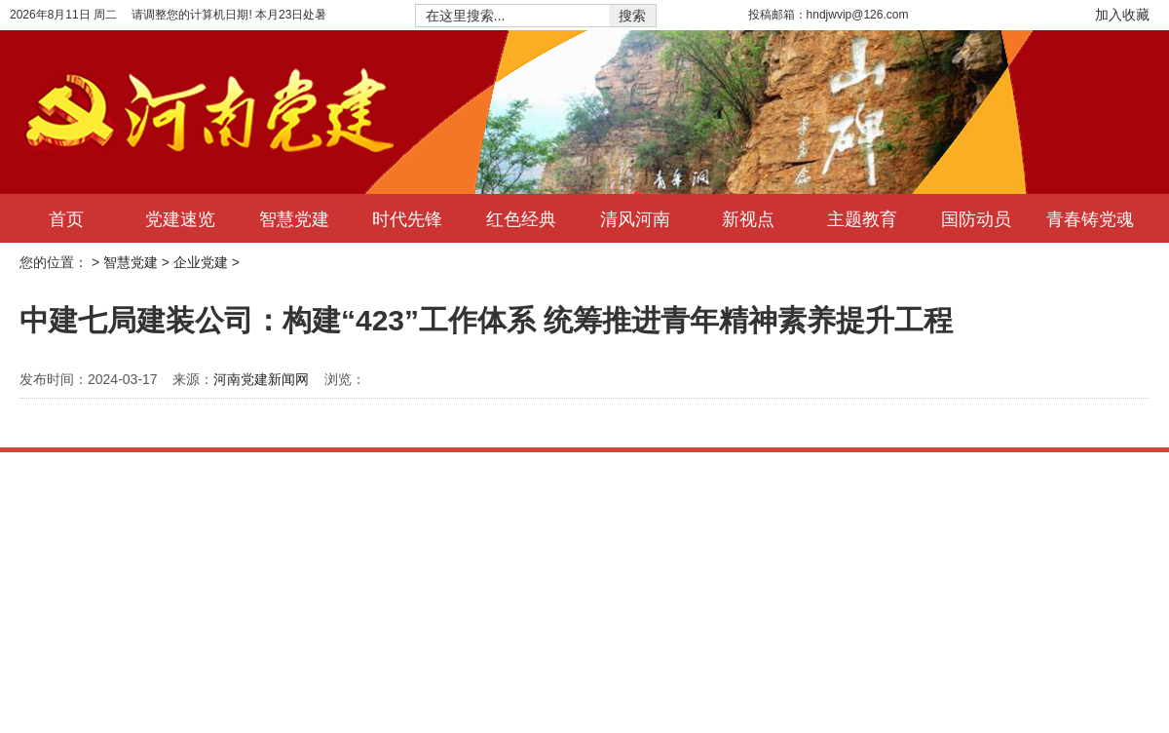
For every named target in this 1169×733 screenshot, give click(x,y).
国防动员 (976, 218)
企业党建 (200, 262)
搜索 (632, 15)
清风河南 (635, 218)
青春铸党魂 (1090, 218)
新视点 (748, 218)
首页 (66, 218)
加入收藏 (1122, 14)
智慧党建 (294, 218)
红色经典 (521, 218)
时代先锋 (407, 218)
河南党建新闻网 (261, 379)
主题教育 (862, 218)
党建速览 (180, 218)
